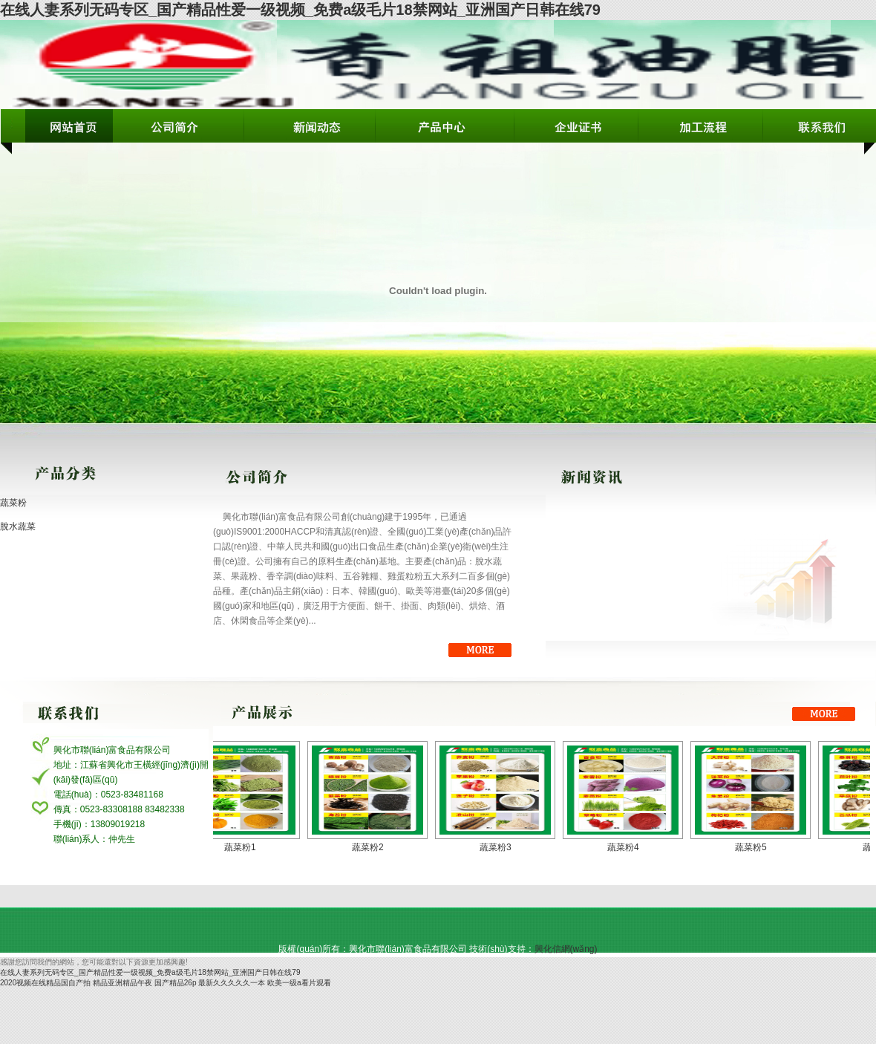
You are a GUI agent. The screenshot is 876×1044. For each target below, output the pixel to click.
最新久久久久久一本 (231, 983)
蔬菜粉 (13, 502)
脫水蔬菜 (18, 526)
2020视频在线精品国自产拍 (45, 983)
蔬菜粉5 (758, 847)
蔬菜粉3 (502, 847)
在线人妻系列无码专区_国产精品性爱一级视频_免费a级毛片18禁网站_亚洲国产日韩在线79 (300, 9)
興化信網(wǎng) (566, 949)
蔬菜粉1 (247, 847)
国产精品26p (175, 983)
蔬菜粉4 (630, 847)
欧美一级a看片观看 (299, 983)
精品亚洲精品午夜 (122, 983)
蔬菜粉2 (374, 847)
